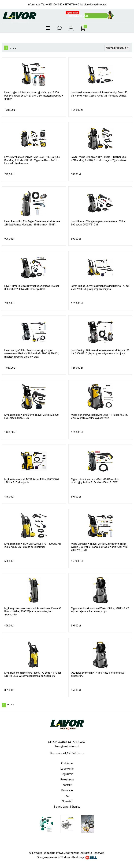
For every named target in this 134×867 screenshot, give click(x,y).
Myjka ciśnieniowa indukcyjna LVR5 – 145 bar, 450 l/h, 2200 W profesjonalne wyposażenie (99, 416)
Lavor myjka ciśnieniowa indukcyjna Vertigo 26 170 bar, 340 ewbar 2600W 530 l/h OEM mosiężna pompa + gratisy (33, 95)
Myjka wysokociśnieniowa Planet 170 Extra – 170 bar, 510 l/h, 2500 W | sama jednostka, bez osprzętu (32, 674)
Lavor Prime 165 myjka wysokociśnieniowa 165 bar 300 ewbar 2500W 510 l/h (98, 223)
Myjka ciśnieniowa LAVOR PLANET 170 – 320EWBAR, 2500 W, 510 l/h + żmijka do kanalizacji (32, 545)
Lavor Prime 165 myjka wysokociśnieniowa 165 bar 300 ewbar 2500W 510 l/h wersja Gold (31, 287)
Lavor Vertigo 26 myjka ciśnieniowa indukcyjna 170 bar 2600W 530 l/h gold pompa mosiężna (100, 287)
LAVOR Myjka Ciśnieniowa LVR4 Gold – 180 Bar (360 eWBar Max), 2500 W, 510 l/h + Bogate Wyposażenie (99, 159)
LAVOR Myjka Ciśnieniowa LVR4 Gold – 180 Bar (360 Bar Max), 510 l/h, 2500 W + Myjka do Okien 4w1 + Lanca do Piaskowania (32, 160)
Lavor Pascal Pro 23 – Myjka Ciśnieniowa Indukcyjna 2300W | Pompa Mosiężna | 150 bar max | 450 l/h (32, 223)
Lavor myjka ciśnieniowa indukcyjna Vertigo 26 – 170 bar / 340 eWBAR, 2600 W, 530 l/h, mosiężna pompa (99, 94)
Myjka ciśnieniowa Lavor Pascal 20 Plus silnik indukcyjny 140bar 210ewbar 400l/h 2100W (95, 481)
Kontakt (67, 785)
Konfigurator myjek (78, 16)
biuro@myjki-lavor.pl (95, 4)
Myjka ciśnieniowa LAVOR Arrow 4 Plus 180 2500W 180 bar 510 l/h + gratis (31, 481)
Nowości (67, 801)
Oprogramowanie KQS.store (53, 857)
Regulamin (67, 774)
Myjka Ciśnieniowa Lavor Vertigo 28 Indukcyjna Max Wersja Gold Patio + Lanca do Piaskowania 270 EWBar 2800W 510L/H (99, 546)
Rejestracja (66, 779)
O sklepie (67, 763)
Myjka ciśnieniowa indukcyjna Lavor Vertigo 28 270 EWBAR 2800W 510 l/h (31, 416)
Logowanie (67, 768)
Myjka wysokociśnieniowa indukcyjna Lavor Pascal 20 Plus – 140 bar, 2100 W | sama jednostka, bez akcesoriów (32, 611)
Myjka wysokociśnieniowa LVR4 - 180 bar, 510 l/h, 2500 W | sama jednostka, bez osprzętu (100, 610)
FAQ (67, 795)
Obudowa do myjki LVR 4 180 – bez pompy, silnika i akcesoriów (98, 674)
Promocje (67, 790)
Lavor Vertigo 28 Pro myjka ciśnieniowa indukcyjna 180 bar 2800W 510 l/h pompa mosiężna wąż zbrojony (100, 352)
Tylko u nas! (72, 13)
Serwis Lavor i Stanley (67, 806)
